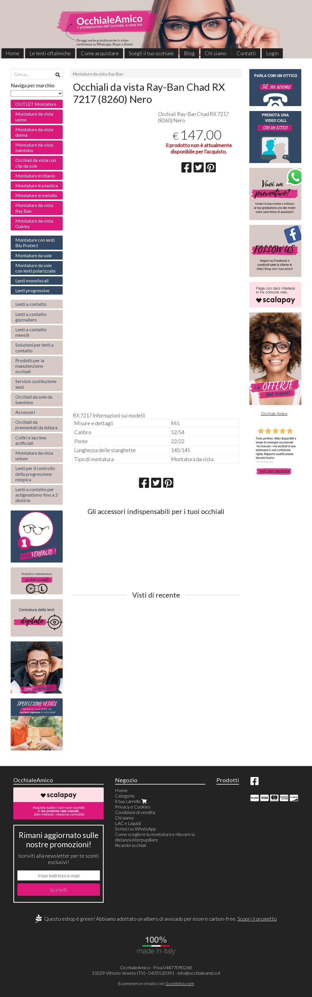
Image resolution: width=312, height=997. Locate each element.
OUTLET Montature (35, 104)
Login (272, 53)
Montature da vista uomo (34, 116)
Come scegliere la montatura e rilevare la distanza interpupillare (155, 836)
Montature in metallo (36, 195)
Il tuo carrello (131, 801)
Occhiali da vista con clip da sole (35, 162)
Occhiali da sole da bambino (33, 399)
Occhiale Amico (274, 413)
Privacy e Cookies (132, 806)
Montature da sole (33, 255)
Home (12, 53)
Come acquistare (100, 53)
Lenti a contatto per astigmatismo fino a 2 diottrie (36, 495)
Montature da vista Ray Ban (98, 73)
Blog (189, 53)
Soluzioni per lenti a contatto (34, 347)
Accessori (25, 412)
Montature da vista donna (34, 132)
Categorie (125, 795)
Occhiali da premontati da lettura (36, 424)
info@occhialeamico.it (199, 973)
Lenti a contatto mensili (31, 332)
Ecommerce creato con (156, 983)
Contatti (246, 53)
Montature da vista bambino (34, 147)
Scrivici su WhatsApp (135, 828)
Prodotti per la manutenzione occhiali (29, 366)
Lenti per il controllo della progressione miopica (35, 473)
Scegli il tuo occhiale (151, 53)
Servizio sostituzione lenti (35, 383)
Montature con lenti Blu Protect (35, 242)
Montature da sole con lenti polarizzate (35, 267)
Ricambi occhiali (130, 845)
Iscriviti (58, 889)
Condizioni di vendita (135, 812)
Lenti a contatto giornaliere (31, 316)
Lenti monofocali (32, 280)
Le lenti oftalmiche (50, 53)
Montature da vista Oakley (34, 223)
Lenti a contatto (31, 304)
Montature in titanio (35, 175)
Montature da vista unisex (34, 455)
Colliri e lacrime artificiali (30, 440)
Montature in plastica (36, 185)
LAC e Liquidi (128, 823)
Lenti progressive (32, 290)
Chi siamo (215, 53)
